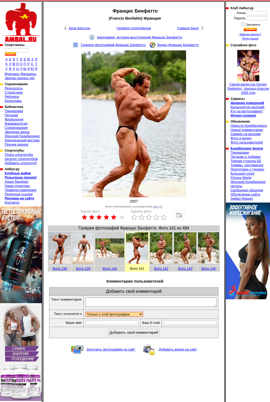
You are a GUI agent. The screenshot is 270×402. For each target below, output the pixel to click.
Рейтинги (12, 97)
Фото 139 (83, 269)
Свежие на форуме (246, 134)
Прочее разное (16, 144)
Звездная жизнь (17, 132)
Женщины (28, 74)
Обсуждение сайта (245, 194)
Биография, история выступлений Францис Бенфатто (139, 37)
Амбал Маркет (242, 198)
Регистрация (250, 38)
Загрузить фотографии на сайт (111, 358)
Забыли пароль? (250, 34)
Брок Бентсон (79, 28)
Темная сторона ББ (246, 161)
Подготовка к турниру (247, 169)
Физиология (14, 119)
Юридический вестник (22, 140)
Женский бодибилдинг (22, 136)
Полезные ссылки (19, 194)
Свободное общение (247, 190)
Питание (11, 115)
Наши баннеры (16, 181)
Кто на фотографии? (247, 111)
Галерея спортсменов (134, 28)
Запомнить (253, 24)
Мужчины (12, 74)
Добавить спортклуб (21, 163)
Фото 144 (208, 269)
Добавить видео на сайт (178, 358)
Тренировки (14, 111)
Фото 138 (60, 269)
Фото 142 (161, 269)
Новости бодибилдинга (249, 126)
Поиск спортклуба (19, 155)
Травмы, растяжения (247, 165)
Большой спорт (243, 173)
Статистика (13, 92)
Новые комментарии (247, 130)
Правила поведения (20, 190)
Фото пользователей (247, 142)
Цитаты (236, 186)
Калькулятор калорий (248, 107)
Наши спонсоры (17, 186)
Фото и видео (241, 138)
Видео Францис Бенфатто (178, 45)
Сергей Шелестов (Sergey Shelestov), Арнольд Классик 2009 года (248, 72)
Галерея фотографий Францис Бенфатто (113, 45)
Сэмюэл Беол (188, 28)
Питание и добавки (246, 157)
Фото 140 (109, 269)
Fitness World (241, 178)
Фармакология (16, 123)
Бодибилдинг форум (247, 148)
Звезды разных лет (20, 78)
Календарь (13, 101)
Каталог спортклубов (21, 159)
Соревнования (16, 128)
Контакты (12, 202)
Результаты (13, 88)
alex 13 (157, 206)
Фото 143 (185, 269)
